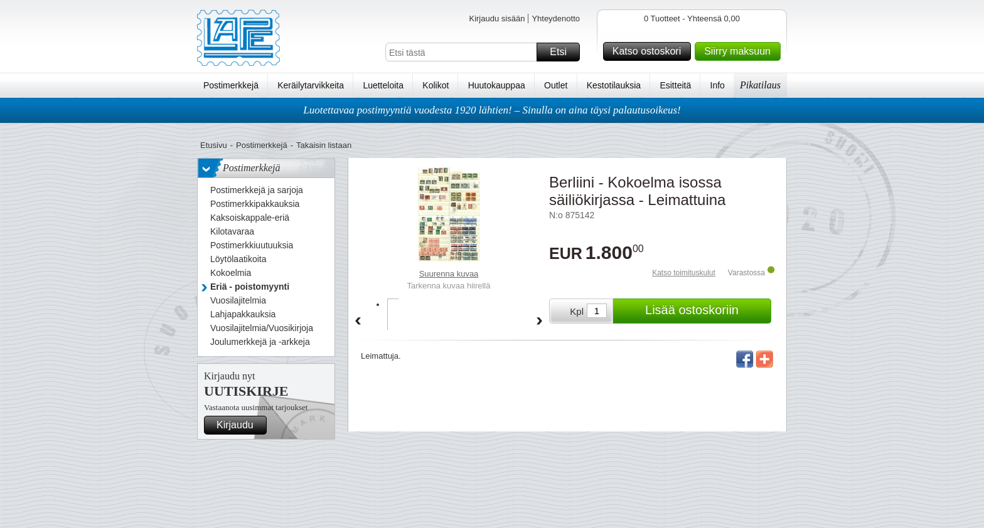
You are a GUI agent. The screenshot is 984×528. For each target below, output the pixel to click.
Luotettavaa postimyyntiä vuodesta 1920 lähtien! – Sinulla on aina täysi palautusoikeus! (492, 110)
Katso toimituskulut (683, 272)
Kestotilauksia (614, 85)
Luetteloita (383, 85)
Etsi (563, 52)
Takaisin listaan (323, 145)
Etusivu (213, 145)
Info (717, 85)
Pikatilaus (760, 85)
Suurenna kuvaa (449, 273)
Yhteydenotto (556, 18)
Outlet (555, 85)
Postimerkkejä (231, 85)
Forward (540, 321)
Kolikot (435, 85)
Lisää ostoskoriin (706, 311)
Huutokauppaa (496, 85)
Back (358, 321)
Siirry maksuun (740, 51)
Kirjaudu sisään (497, 18)
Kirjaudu (240, 425)
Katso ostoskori (649, 51)
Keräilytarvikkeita (310, 85)
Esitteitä (675, 85)
